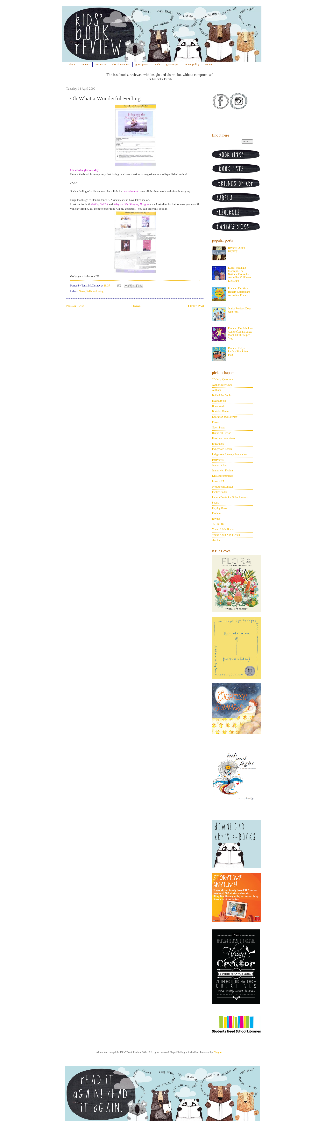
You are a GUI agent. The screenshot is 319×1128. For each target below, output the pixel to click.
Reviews (216, 513)
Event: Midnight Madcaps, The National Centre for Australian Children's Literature (239, 274)
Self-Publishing (95, 291)
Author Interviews (222, 384)
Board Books (219, 400)
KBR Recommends (222, 475)
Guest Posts (218, 427)
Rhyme (216, 518)
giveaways (172, 64)
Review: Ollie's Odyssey (236, 249)
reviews (85, 64)
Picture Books (219, 491)
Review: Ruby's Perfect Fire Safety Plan (238, 351)
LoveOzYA (218, 481)
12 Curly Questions (222, 379)
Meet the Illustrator (222, 486)
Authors (216, 390)
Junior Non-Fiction (222, 470)
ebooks (216, 540)
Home (136, 306)
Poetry (215, 502)
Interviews (217, 459)
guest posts (141, 64)
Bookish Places (220, 411)
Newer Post (75, 306)
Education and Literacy (224, 416)
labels (157, 64)
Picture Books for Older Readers (230, 497)
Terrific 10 (217, 524)
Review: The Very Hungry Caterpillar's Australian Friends (239, 292)
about (72, 64)
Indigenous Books (222, 449)
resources (101, 64)
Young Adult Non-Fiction (226, 534)
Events (215, 422)
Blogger (218, 1052)
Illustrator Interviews (223, 438)
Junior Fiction (219, 465)
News (82, 291)
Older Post (196, 306)
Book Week (218, 406)
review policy (191, 64)
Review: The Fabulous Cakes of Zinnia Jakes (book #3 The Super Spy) (240, 333)
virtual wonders (121, 64)
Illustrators (218, 443)
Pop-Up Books (220, 508)
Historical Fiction (221, 433)
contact (209, 64)
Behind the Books (221, 395)
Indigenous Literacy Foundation (229, 454)
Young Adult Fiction (223, 529)
